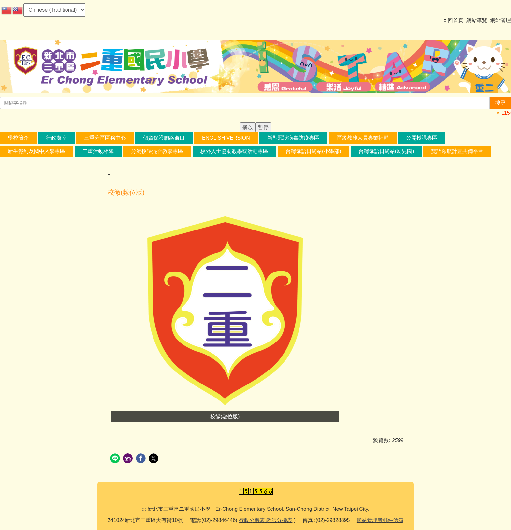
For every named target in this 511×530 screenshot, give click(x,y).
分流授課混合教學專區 (157, 151)
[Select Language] (54, 10)
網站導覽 (476, 20)
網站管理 (500, 20)
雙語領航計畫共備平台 (457, 151)
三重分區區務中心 (105, 138)
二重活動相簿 (98, 151)
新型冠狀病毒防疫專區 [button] (293, 138)
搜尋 (500, 102)
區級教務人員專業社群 (363, 138)
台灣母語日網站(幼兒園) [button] (386, 151)
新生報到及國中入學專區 (36, 151)
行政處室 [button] (56, 138)
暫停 (263, 127)
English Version (226, 138)
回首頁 (455, 20)
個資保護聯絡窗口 (164, 138)
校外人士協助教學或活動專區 (234, 151)
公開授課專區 (421, 138)
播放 (247, 127)
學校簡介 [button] (18, 138)
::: (446, 20)
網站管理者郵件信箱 (380, 520)
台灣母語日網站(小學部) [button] (313, 151)
